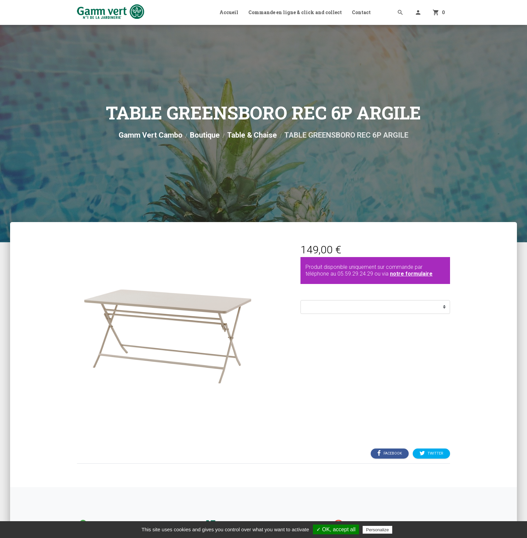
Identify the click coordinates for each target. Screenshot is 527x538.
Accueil (228, 12)
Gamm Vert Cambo (151, 135)
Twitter (431, 453)
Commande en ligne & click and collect (295, 12)
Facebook (389, 453)
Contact (361, 12)
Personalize (377, 529)
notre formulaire (411, 274)
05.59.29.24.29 (355, 274)
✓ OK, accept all (336, 529)
